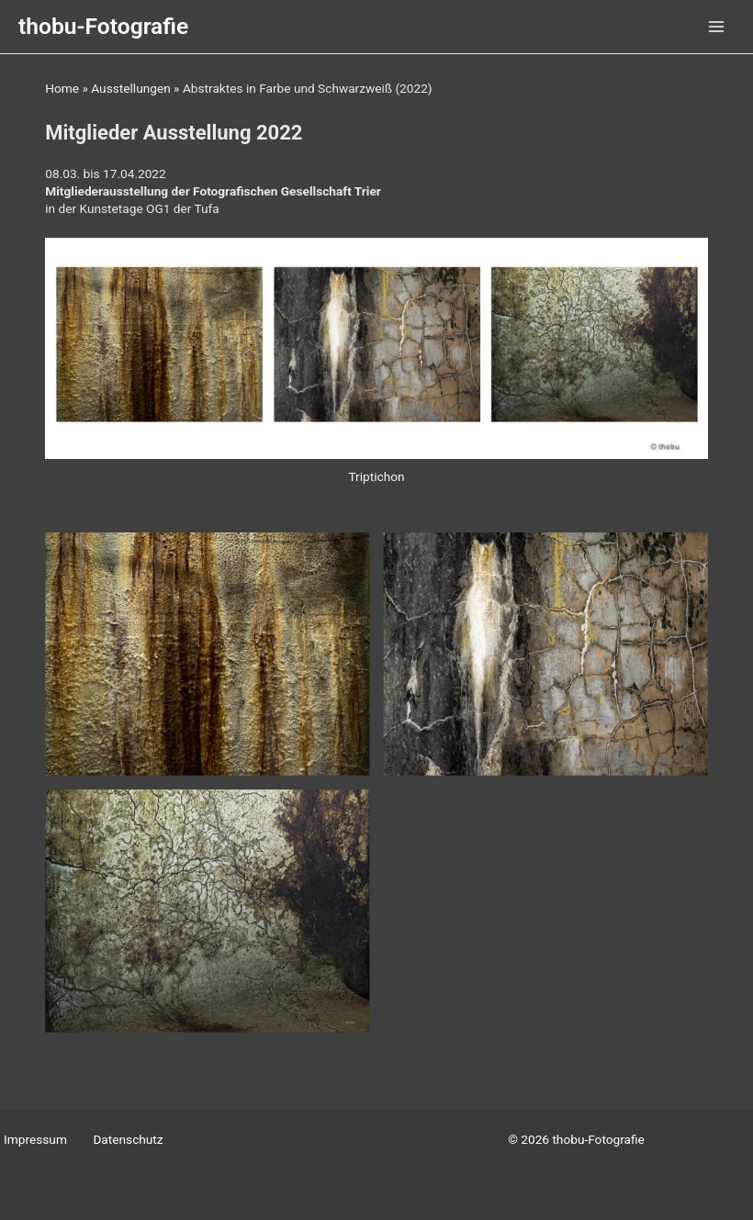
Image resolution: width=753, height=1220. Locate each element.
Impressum (35, 1139)
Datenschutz (128, 1139)
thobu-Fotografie (103, 26)
